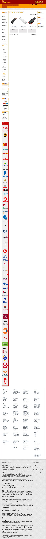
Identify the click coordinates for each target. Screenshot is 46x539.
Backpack (4, 401)
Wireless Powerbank (26, 415)
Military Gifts (4, 28)
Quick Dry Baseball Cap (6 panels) (5, 105)
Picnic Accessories (15, 436)
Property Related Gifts (16, 437)
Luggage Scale (36, 421)
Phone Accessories (4, 32)
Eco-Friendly (25, 428)
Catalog (15, 6)
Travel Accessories (4, 73)
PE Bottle (4, 436)
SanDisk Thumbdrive (29, 6)
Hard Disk (4, 55)
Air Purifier (14, 416)
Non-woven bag (5, 413)
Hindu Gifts (24, 420)
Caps (3, 387)
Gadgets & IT (4, 18)
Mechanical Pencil (25, 388)
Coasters (4, 428)
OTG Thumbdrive (4, 66)
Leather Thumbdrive (4, 59)
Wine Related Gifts (15, 442)
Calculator (35, 387)
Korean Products (15, 429)
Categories (7, 4)
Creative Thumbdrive (4, 47)
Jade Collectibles (36, 448)
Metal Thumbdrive (4, 62)
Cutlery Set (14, 422)
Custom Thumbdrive (4, 49)
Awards (4, 394)
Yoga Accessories (15, 443)
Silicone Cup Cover (26, 436)
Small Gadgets (25, 437)
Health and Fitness (15, 401)
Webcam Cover (25, 441)
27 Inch (35, 434)
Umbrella (3, 75)
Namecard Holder (25, 434)
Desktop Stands (25, 400)
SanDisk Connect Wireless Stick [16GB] (14, 24)
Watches (14, 441)
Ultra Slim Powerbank (26, 413)
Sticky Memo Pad (36, 400)
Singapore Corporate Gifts (37, 451)
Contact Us (19, 4)
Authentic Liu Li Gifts (37, 441)
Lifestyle (14, 415)
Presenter (14, 413)
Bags (3, 15)
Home (3, 4)
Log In (32, 4)
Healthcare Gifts (15, 400)
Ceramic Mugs (5, 427)
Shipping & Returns (5, 113)
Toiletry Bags (4, 421)
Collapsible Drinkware (6, 429)
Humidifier (14, 428)
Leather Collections (3, 25)
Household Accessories (16, 427)
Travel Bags (35, 427)
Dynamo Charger (25, 401)
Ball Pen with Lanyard (26, 387)
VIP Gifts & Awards (3, 77)
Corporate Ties (5, 388)
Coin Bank (14, 421)
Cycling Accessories (26, 444)
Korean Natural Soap (37, 449)
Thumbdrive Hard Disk (21, 6)
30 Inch (35, 435)
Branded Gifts (36, 443)
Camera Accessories (26, 399)
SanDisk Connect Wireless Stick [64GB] (23, 24)
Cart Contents (41, 4)
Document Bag (5, 406)
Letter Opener (36, 393)
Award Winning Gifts (36, 442)
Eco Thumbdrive (36, 407)
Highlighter (35, 392)
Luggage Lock (36, 420)
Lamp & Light (4, 21)
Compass (24, 443)
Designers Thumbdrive (4, 52)
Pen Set (24, 394)
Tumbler (4, 441)
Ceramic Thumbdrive (4, 45)
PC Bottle (4, 435)
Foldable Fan (15, 423)
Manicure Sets (25, 430)
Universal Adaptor (36, 428)
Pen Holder (35, 399)
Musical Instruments (4, 64)
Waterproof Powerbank (26, 414)
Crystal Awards (5, 395)
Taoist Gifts (24, 422)
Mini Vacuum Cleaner (37, 395)
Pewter (35, 450)
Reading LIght (15, 406)
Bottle (34, 437)
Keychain (24, 429)
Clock (14, 420)
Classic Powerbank (26, 409)
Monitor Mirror (15, 392)
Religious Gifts (4, 35)
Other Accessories (36, 423)
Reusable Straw (5, 437)
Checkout (36, 4)
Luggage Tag (35, 422)
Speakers (14, 394)
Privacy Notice (4, 114)
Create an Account (13, 4)
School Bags (4, 415)
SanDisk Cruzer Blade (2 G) (32, 24)
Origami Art (14, 434)
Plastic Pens (25, 395)
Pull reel (24, 435)
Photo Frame (15, 435)
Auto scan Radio (15, 387)
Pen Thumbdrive (4, 69)
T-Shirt (3, 392)
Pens (24, 386)
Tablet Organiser (5, 420)
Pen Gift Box (25, 392)
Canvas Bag (4, 402)
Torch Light (14, 407)
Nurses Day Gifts (15, 402)
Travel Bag (4, 422)
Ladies (14, 430)
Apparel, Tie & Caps (4, 12)
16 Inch (35, 430)
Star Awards (4, 399)
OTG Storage (25, 402)
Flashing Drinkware (5, 430)
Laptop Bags (4, 409)
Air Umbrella (35, 436)
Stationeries (4, 40)
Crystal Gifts (35, 444)
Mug (3, 434)
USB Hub (14, 399)
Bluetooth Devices (15, 388)
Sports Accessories (4, 39)
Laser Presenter (15, 408)
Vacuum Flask (5, 442)
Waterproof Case (25, 407)
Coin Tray (24, 427)
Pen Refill (24, 393)
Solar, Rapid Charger (26, 406)
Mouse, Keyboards (15, 393)
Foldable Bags (5, 408)
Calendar (35, 388)
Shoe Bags (4, 416)
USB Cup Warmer (15, 395)
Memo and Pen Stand (37, 394)
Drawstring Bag (5, 407)
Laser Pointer (15, 409)
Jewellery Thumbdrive (4, 57)
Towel (3, 393)
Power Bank (4, 33)
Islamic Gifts (25, 421)
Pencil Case (4, 414)
